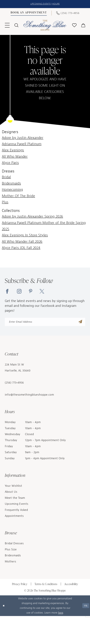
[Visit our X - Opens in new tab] (41, 291)
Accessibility (71, 586)
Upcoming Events (16, 506)
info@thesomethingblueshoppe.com (29, 397)
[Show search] (16, 26)
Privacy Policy (19, 586)
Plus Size (11, 551)
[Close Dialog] (4, 607)
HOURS (57, 4)
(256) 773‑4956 (14, 385)
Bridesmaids (11, 184)
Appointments (14, 518)
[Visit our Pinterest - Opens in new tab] (30, 291)
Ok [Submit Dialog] (85, 608)
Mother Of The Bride (18, 196)
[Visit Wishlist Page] (74, 26)
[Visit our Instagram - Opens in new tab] (19, 291)
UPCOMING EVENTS (39, 4)
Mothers (10, 563)
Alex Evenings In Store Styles (25, 235)
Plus (5, 202)
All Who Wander (15, 157)
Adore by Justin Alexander (22, 138)
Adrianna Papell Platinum (21, 144)
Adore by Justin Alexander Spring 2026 (32, 217)
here (60, 614)
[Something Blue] (45, 26)
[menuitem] (28, 13)
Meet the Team (15, 500)
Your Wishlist (13, 488)
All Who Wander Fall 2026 (22, 242)
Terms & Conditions (46, 586)
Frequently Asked (16, 512)
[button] (7, 25)
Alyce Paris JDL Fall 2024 (21, 248)
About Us (11, 494)
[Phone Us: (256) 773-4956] (67, 13)
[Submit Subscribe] (80, 323)
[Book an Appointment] (28, 13)
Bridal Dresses (14, 545)
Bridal (6, 177)
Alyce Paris (10, 163)
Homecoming (12, 190)
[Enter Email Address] (45, 323)
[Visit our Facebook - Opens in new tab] (7, 291)
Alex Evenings (13, 150)
